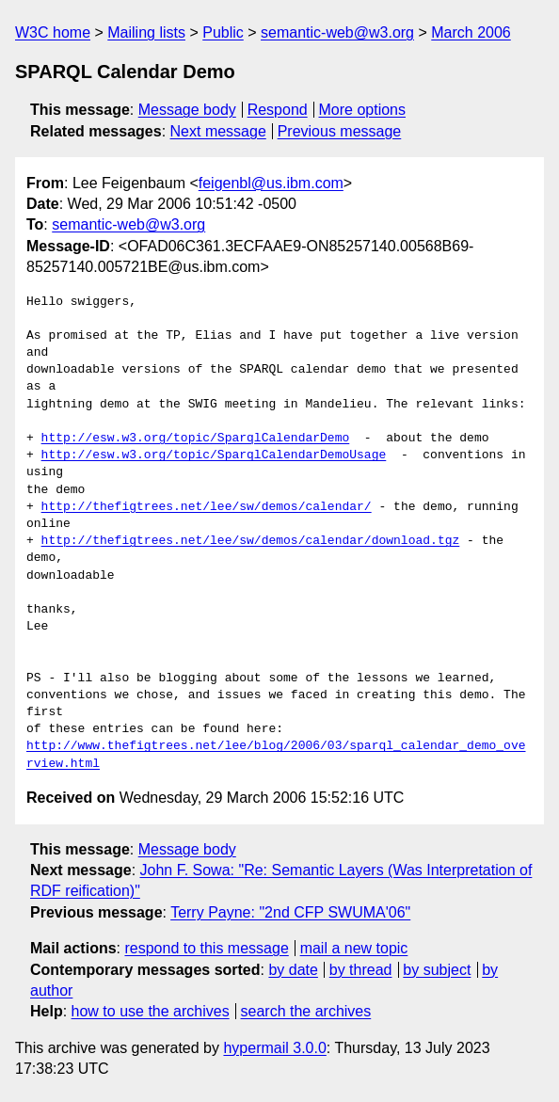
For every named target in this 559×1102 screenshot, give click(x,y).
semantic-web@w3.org (337, 32)
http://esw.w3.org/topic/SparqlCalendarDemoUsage (214, 455)
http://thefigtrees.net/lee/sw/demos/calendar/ (206, 507)
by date (292, 970)
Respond (278, 110)
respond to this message (206, 948)
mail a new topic (354, 948)
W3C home (52, 32)
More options (363, 110)
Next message (218, 131)
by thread (360, 970)
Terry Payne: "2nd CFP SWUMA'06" (290, 912)
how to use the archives (151, 1011)
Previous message (340, 131)
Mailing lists (146, 32)
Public (223, 32)
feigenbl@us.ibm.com (271, 183)
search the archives (306, 1011)
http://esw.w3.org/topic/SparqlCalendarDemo (195, 438)
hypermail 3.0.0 (274, 1048)
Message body (187, 110)
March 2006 (471, 32)
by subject (437, 970)
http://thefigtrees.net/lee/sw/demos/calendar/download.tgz (250, 541)
